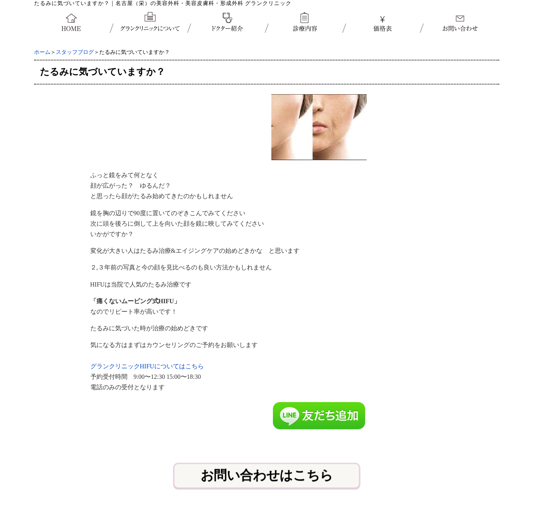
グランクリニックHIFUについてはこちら (147, 366)
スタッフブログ (75, 52)
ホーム (42, 52)
